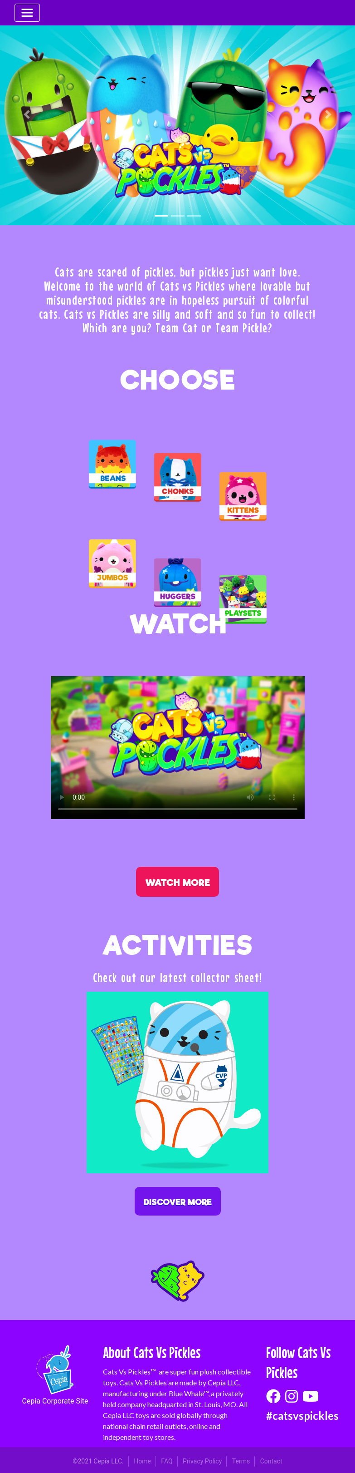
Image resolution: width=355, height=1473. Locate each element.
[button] (26, 114)
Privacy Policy (202, 1461)
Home (142, 1461)
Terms (241, 1461)
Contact (271, 1461)
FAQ (166, 1461)
